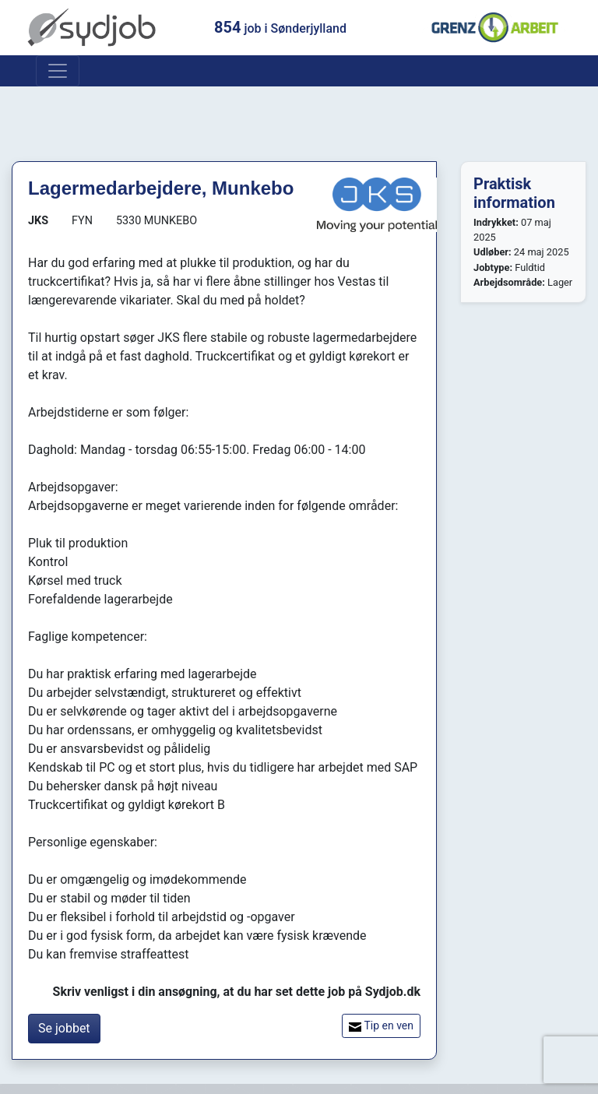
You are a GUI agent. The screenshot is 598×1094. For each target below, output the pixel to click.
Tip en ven (381, 1025)
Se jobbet (64, 1028)
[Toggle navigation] (57, 70)
